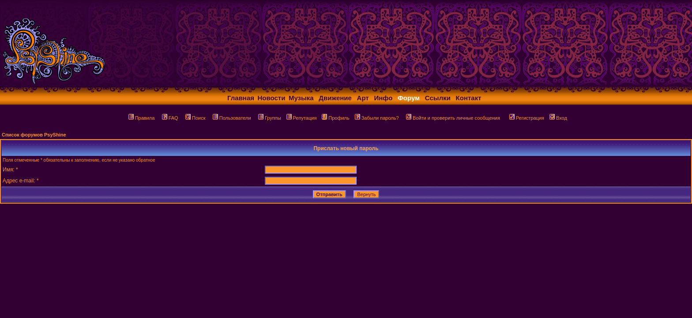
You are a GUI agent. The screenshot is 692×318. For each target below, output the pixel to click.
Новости (272, 98)
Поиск (195, 118)
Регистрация (526, 118)
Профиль (336, 118)
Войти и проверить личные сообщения (453, 118)
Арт (363, 98)
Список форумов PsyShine (34, 134)
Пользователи (232, 118)
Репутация (301, 118)
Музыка (301, 98)
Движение (335, 98)
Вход (558, 118)
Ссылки (438, 98)
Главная (240, 98)
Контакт (468, 98)
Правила (141, 118)
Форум (409, 98)
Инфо (383, 98)
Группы (269, 118)
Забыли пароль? (377, 118)
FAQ (170, 118)
